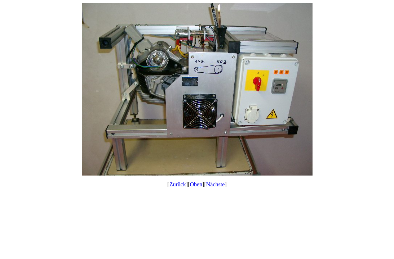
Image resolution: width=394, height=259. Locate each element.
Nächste (215, 184)
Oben (196, 184)
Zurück (177, 184)
